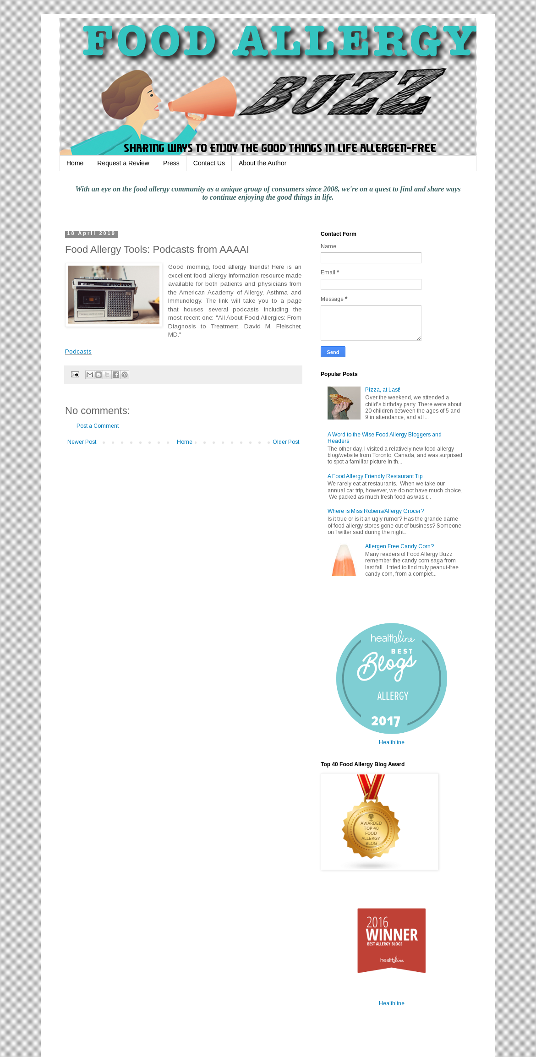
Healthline (392, 742)
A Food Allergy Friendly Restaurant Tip (375, 476)
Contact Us (209, 163)
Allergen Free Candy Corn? (399, 546)
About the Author (262, 163)
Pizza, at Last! (382, 390)
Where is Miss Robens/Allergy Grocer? (376, 511)
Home (74, 163)
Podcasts (78, 351)
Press (171, 163)
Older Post (286, 442)
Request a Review (123, 163)
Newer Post (81, 442)
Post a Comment (98, 426)
